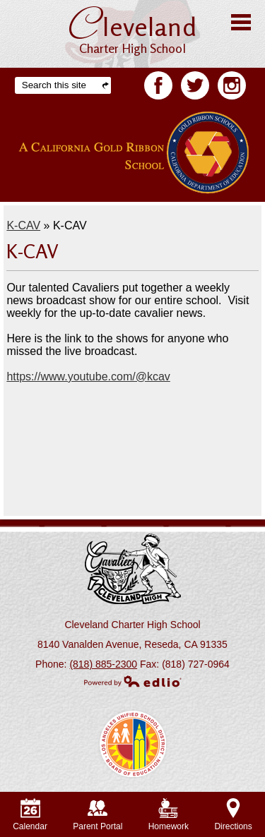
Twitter (195, 88)
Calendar (30, 814)
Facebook (158, 88)
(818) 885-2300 (103, 664)
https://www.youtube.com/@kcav (88, 377)
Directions (233, 814)
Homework (168, 814)
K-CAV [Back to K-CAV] (23, 225)
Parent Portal (97, 814)
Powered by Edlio (132, 681)
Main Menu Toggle (241, 22)
